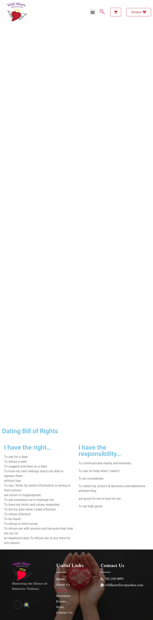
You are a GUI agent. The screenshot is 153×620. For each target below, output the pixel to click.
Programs (63, 583)
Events (61, 594)
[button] (92, 12)
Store (60, 599)
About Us (63, 577)
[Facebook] (18, 597)
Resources (63, 588)
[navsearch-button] (101, 12)
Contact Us (64, 605)
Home (60, 571)
